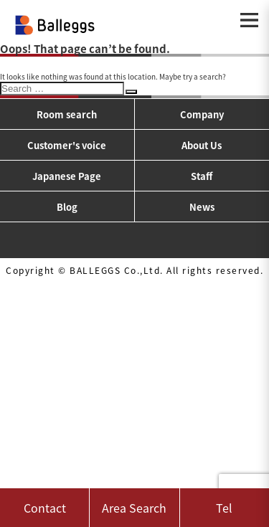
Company (202, 114)
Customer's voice (66, 145)
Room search (67, 114)
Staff (201, 176)
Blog (67, 207)
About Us (201, 145)
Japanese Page (66, 176)
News (201, 207)
